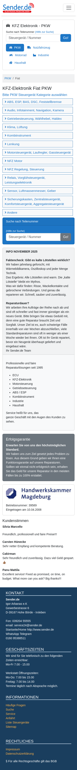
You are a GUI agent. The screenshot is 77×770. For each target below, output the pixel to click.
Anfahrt (10, 718)
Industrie (43, 55)
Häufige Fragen (16, 705)
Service (10, 713)
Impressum (13, 749)
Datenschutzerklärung (20, 753)
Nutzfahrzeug (41, 47)
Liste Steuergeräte (17, 722)
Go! (65, 38)
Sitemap (11, 726)
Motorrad (20, 55)
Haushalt (20, 62)
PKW (17, 47)
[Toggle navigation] (69, 8)
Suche (10, 709)
